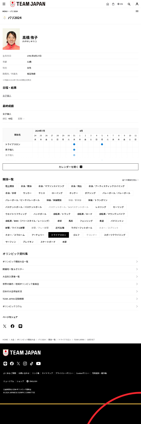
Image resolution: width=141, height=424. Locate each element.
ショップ (20, 381)
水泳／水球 (10, 193)
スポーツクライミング (114, 234)
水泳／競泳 (26, 186)
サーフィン (10, 241)
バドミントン (117, 220)
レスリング (100, 207)
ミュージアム (8, 381)
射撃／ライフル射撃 (15, 227)
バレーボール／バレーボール (116, 193)
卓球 (59, 220)
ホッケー (73, 193)
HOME (5, 339)
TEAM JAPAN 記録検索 (13, 298)
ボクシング (90, 193)
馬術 (71, 220)
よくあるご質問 (9, 373)
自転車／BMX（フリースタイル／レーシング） (28, 220)
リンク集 (35, 373)
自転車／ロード (84, 213)
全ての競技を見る (129, 180)
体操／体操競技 (54, 200)
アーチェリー (38, 234)
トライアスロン (64, 339)
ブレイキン (28, 241)
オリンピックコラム (12, 306)
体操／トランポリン (97, 200)
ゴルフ (76, 234)
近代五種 (60, 227)
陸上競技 (9, 186)
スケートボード (47, 241)
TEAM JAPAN (79, 339)
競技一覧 (52, 339)
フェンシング (86, 220)
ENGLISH (33, 381)
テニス (41, 193)
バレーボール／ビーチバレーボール (22, 200)
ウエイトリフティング (16, 213)
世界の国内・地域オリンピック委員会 (21, 283)
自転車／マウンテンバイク (112, 213)
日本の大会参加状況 (12, 291)
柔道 (102, 220)
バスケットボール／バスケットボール (23, 207)
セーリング (118, 207)
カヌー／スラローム (15, 234)
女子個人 (7, 95)
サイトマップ (47, 373)
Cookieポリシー (83, 373)
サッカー (27, 193)
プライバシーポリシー (64, 373)
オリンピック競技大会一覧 (15, 261)
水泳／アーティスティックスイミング (107, 186)
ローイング (57, 193)
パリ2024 (42, 339)
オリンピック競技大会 (26, 339)
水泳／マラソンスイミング (51, 186)
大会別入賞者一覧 (11, 276)
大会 (12, 339)
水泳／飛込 (76, 186)
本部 (64, 241)
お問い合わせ (24, 373)
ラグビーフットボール (81, 227)
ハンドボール (40, 213)
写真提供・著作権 (99, 373)
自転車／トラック (61, 213)
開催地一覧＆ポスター (13, 269)
